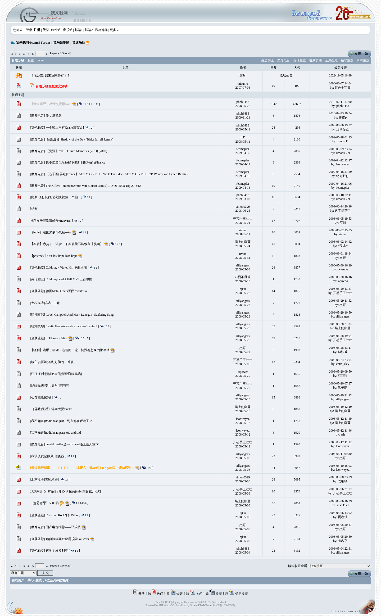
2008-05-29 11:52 (340, 300)
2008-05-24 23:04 (340, 360)
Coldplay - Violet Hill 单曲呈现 (66, 267)
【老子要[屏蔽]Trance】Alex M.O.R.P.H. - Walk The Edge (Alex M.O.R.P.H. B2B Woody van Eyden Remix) (117, 174)
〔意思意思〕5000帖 (44, 503)
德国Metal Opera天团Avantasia (66, 291)
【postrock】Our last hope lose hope (54, 256)
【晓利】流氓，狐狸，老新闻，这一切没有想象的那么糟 (70, 350)
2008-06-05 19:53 (340, 218)
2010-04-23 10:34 (340, 113)
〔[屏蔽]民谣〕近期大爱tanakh (51, 409)
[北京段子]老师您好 (44, 479)
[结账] (34, 209)
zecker (41, 60)
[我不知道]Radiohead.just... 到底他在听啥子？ (61, 421)
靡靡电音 (283, 60)
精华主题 (347, 60)
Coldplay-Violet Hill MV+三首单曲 (69, 279)
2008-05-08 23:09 (340, 477)
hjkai (242, 289)
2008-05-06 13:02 (340, 513)
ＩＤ (242, 137)
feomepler (242, 149)
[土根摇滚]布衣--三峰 (45, 303)
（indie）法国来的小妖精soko (50, 232)
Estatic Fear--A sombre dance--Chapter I (71, 326)
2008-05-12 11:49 (340, 418)
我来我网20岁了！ (57, 75)
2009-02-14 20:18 (340, 206)
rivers (242, 230)
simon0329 (243, 207)
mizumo (243, 83)
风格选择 (101, 30)
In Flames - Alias (56, 338)
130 (96, 104)
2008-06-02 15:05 (340, 230)
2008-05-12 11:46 (340, 430)
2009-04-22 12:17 (340, 160)
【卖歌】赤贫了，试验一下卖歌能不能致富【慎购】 (66, 244)
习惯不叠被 (243, 277)
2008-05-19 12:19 (340, 407)
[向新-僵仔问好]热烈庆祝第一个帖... (55, 197)
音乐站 (67, 30)
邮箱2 (89, 30)
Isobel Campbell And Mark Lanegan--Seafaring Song (80, 314)
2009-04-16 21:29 (340, 172)
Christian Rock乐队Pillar (62, 515)
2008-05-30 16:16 (340, 277)
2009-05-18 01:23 (340, 137)
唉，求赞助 (54, 115)
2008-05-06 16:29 (340, 501)
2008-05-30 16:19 (340, 265)
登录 (29, 30)
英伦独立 (299, 60)
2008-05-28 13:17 (340, 348)
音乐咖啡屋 (61, 42)
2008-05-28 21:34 (340, 324)
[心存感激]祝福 (40, 397)
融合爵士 (267, 60)
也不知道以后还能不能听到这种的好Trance (75, 162)
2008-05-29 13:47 (340, 289)
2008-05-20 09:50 (340, 371)
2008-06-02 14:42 (340, 241)
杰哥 (242, 348)
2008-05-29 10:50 (340, 312)
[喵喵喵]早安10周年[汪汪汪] (49, 386)
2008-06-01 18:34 (340, 253)
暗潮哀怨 (315, 60)
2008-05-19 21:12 (340, 395)
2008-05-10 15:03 (340, 466)
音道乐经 (78, 42)
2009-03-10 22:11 (340, 195)
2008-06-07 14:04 (340, 83)
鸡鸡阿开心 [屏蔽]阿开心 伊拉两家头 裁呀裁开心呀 (65, 491)
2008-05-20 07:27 (340, 383)
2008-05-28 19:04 (340, 336)
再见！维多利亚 (57, 550)
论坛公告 (286, 75)
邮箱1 (79, 30)
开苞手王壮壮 (242, 218)
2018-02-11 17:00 (340, 102)
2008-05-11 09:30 (340, 454)
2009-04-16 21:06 (340, 183)
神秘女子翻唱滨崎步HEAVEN (50, 221)
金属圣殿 (331, 60)
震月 (242, 75)
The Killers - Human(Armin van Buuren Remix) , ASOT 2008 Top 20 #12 (93, 186)
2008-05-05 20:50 (340, 536)
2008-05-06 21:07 (340, 489)
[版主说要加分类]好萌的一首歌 (52, 362)
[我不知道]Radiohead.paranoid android (55, 432)
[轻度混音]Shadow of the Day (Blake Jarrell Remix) (79, 139)
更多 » (114, 30)
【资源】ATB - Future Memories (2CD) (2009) (76, 151)
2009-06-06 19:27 (340, 125)
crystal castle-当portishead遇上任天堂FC (72, 444)
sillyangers (243, 265)
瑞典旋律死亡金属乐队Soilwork (67, 539)
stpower (243, 372)
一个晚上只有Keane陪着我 (64, 127)
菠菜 (46, 30)
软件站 (56, 30)
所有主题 (363, 60)
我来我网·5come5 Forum (33, 42)
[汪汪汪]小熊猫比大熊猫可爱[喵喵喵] (56, 374)
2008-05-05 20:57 (340, 525)
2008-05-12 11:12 (340, 442)
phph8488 (242, 102)
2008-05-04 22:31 (340, 548)
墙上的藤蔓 (243, 242)
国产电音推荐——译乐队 (63, 527)
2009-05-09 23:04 (340, 149)
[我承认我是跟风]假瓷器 (47, 456)
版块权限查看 (297, 566)
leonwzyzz (243, 419)
